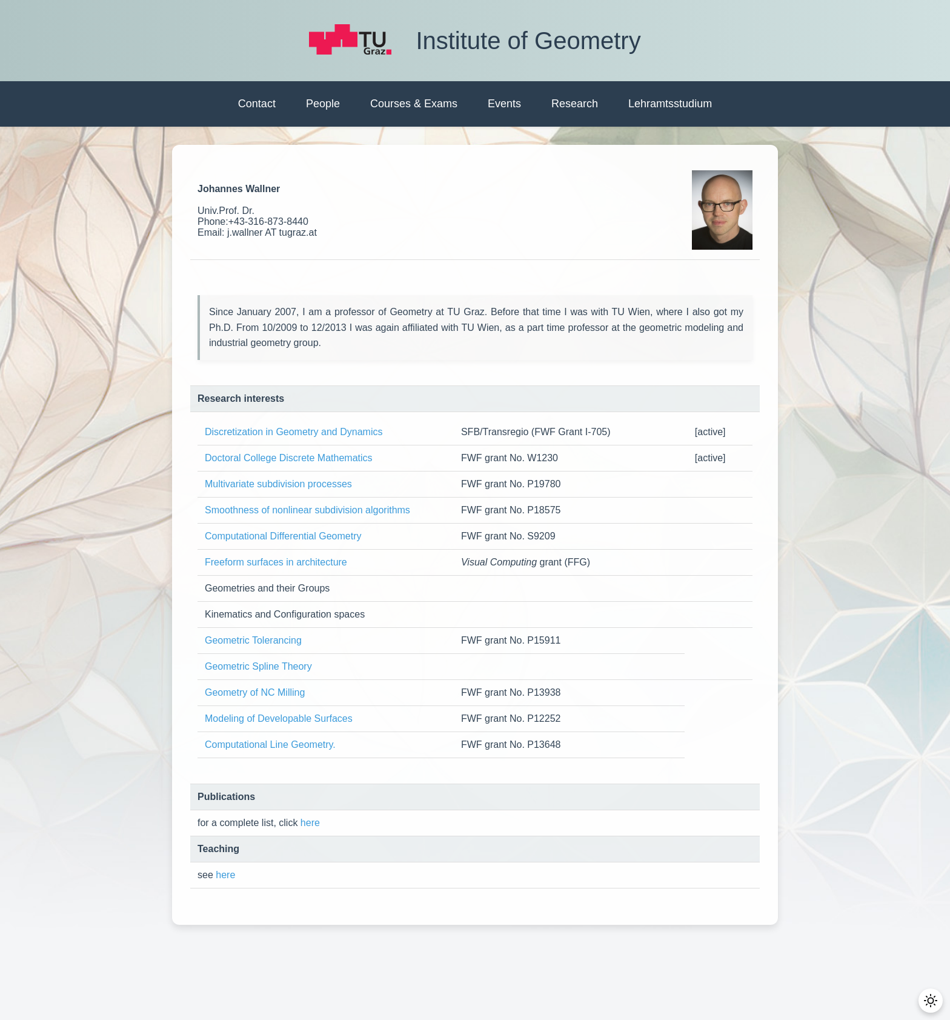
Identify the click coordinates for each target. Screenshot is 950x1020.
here (310, 823)
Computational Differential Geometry (283, 536)
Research (574, 104)
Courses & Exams (413, 104)
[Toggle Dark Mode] (932, 1002)
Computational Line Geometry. (270, 744)
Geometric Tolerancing (253, 640)
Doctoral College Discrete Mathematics (289, 458)
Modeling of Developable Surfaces (279, 718)
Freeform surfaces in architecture (276, 562)
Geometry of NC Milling (255, 692)
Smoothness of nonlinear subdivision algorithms (309, 510)
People (323, 104)
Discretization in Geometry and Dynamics (293, 432)
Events (504, 104)
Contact (257, 104)
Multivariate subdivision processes (278, 484)
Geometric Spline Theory (258, 666)
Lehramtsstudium (670, 104)
